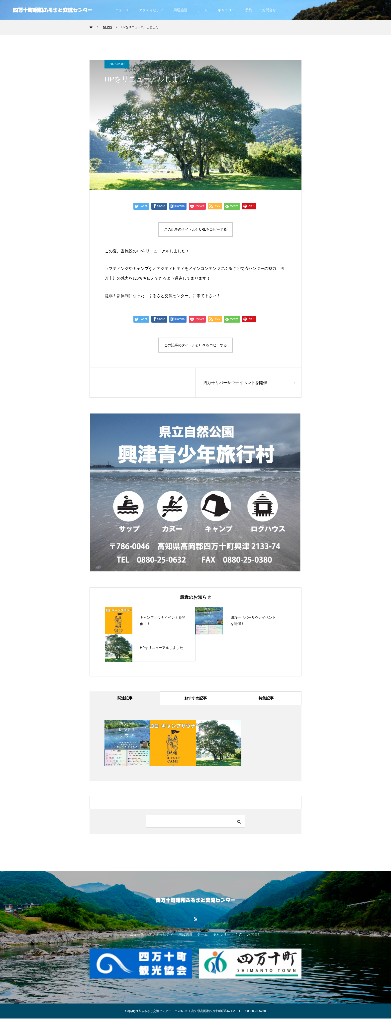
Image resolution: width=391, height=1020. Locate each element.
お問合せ (269, 10)
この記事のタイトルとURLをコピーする (195, 229)
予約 (248, 10)
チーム (202, 10)
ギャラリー (226, 10)
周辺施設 (180, 10)
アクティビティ (151, 10)
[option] (127, 744)
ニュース (122, 10)
